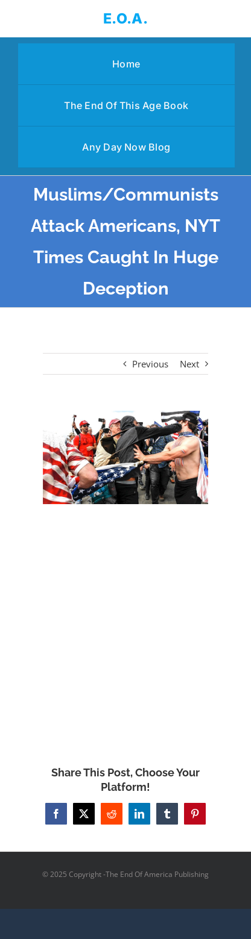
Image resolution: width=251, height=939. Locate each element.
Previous (150, 364)
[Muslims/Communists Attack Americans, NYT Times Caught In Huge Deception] (126, 457)
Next (189, 364)
